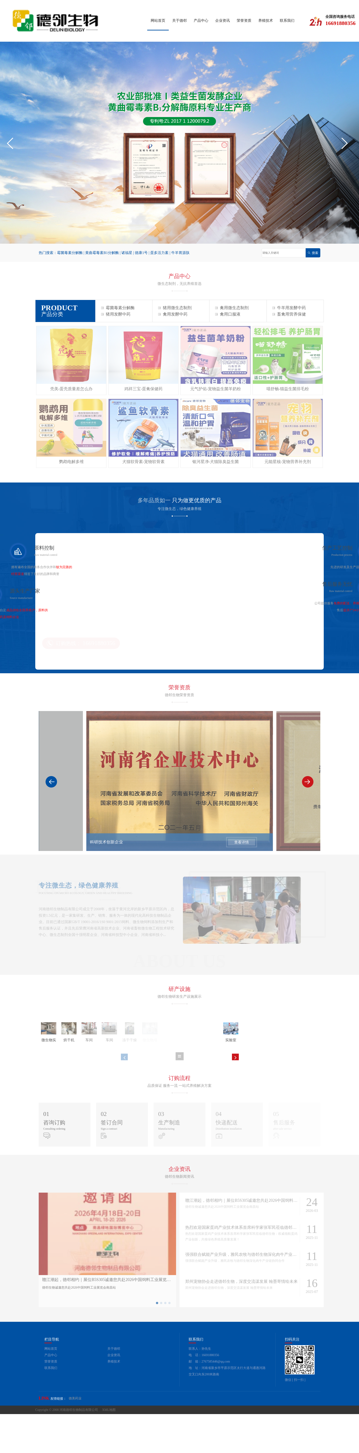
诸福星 (126, 253)
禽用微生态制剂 (232, 307)
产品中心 (201, 20)
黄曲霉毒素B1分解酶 (102, 253)
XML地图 (109, 1448)
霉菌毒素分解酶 (70, 253)
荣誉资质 (244, 20)
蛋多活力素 (159, 253)
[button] (12, 143)
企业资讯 (222, 20)
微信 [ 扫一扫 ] (295, 1418)
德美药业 (75, 1437)
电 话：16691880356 (204, 1394)
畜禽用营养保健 (289, 314)
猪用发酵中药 (116, 314)
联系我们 (287, 20)
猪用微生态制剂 (175, 307)
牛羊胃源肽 (180, 253)
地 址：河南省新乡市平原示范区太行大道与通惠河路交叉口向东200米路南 (227, 1410)
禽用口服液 (227, 314)
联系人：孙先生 (200, 1388)
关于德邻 (179, 20)
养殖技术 (265, 20)
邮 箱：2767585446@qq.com (209, 1400)
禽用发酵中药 (173, 314)
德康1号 (141, 253)
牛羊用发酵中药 (289, 307)
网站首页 (158, 20)
